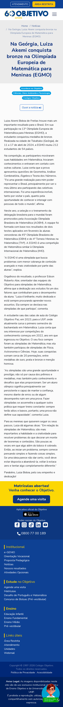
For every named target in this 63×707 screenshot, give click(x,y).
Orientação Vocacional (17, 556)
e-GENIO (9, 552)
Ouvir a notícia (31, 107)
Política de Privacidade (23, 672)
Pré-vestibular (12, 626)
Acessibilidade (44, 672)
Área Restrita (12, 641)
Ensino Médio (12, 622)
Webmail (9, 653)
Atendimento (20, 4)
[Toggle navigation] (54, 14)
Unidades (9, 649)
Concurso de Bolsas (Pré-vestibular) (25, 599)
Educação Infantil (14, 614)
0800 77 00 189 (33, 533)
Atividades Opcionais (16, 572)
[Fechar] (57, 684)
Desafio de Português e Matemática (25, 595)
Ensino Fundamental (16, 618)
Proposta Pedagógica (16, 560)
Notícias (36, 26)
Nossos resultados (15, 568)
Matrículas (10, 591)
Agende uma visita (15, 587)
